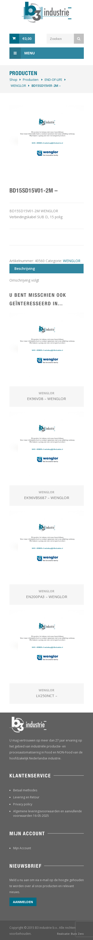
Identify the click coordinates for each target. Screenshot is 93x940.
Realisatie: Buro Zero (70, 934)
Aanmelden (23, 902)
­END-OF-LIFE (53, 79)
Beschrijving (24, 268)
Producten (30, 79)
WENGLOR (18, 85)
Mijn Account (22, 848)
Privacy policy (22, 804)
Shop (13, 79)
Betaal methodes (25, 790)
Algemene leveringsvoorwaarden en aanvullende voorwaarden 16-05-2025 (47, 813)
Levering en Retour (26, 797)
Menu (22, 53)
